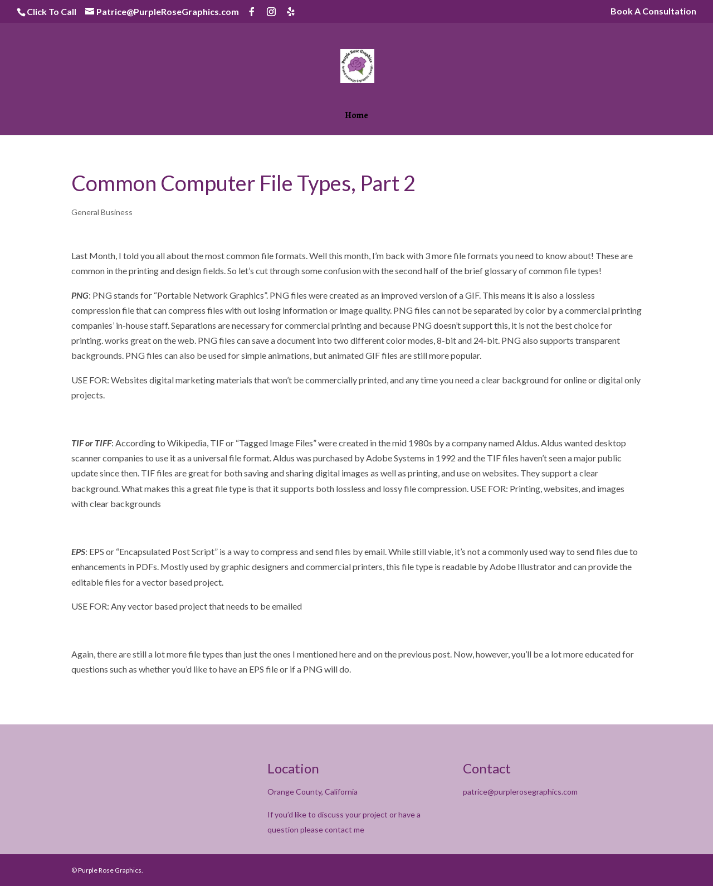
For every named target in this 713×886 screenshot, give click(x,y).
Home (356, 116)
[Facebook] (251, 11)
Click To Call (51, 11)
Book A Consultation (653, 11)
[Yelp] (290, 11)
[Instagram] (271, 11)
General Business (102, 212)
